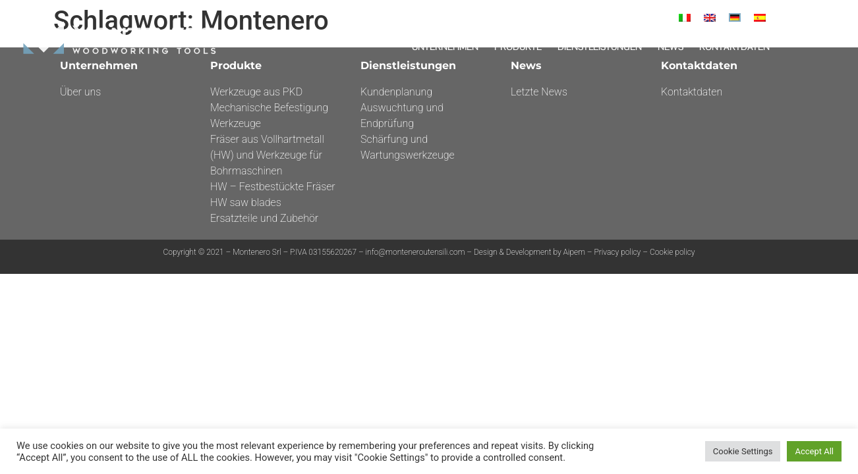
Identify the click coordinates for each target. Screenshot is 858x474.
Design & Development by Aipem (530, 252)
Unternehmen (445, 47)
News (670, 47)
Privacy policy (617, 252)
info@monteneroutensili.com (415, 252)
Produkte (518, 47)
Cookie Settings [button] (743, 451)
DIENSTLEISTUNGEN (600, 47)
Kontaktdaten (734, 47)
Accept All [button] (814, 451)
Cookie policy (672, 252)
